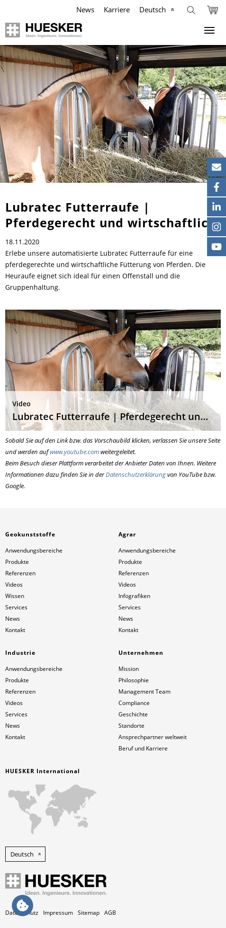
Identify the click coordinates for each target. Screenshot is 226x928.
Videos (14, 584)
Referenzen (20, 573)
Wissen (14, 596)
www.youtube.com (74, 451)
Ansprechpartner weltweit (152, 737)
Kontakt (15, 630)
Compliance (134, 703)
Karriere (117, 9)
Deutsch (152, 9)
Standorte (131, 726)
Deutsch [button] (22, 854)
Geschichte (133, 714)
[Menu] (209, 30)
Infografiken (134, 596)
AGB (110, 913)
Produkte (17, 562)
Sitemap (88, 913)
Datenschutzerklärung (136, 474)
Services (16, 607)
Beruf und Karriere (143, 748)
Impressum (58, 913)
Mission (128, 669)
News (85, 9)
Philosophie (133, 680)
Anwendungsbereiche (34, 550)
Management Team (144, 691)
